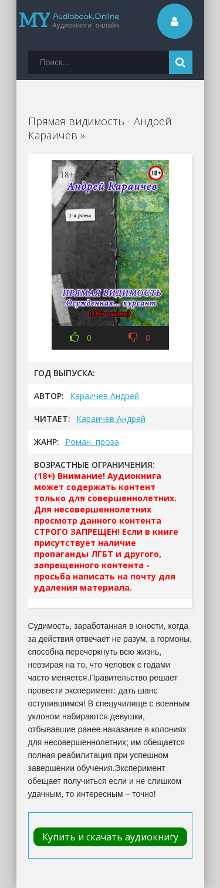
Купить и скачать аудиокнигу (110, 836)
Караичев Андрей (104, 395)
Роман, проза (92, 441)
